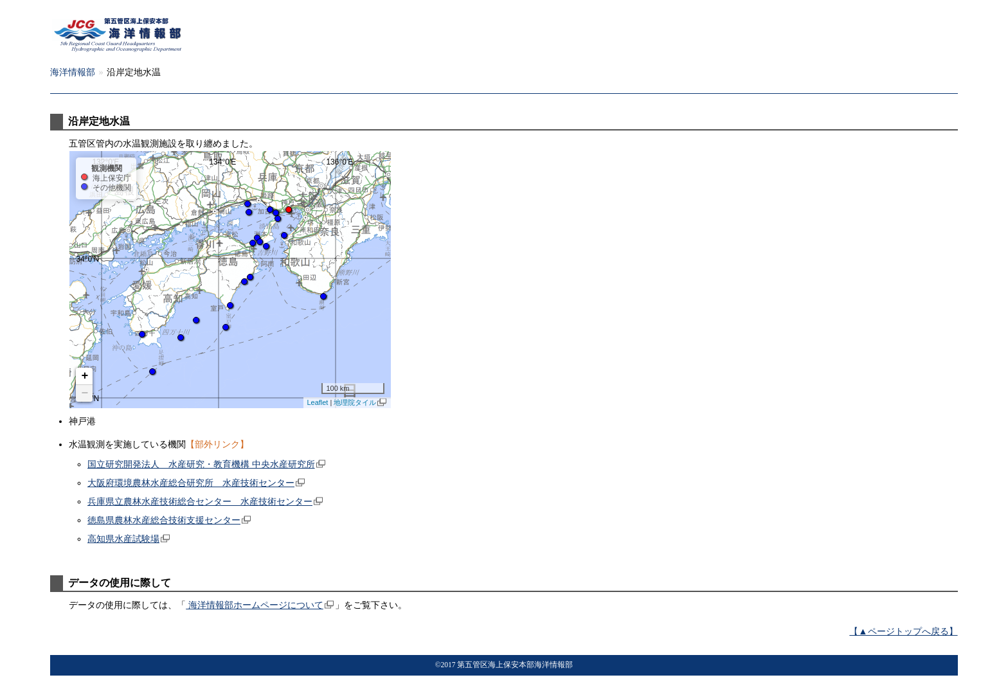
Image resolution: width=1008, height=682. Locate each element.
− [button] (85, 393)
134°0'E (222, 161)
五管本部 (68, 72)
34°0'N (87, 258)
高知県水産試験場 (123, 539)
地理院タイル (355, 402)
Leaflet (317, 402)
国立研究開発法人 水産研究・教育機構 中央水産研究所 (201, 464)
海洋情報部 (131, 72)
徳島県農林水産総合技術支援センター (163, 520)
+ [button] (85, 376)
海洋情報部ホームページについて (254, 605)
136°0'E (339, 161)
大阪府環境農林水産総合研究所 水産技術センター (190, 483)
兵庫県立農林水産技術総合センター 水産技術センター (199, 501)
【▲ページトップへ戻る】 (903, 631)
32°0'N (87, 398)
